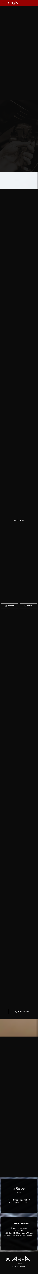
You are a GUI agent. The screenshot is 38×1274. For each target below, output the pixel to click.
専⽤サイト (11, 606)
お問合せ (29, 606)
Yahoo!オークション (24, 1012)
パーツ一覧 (20, 520)
